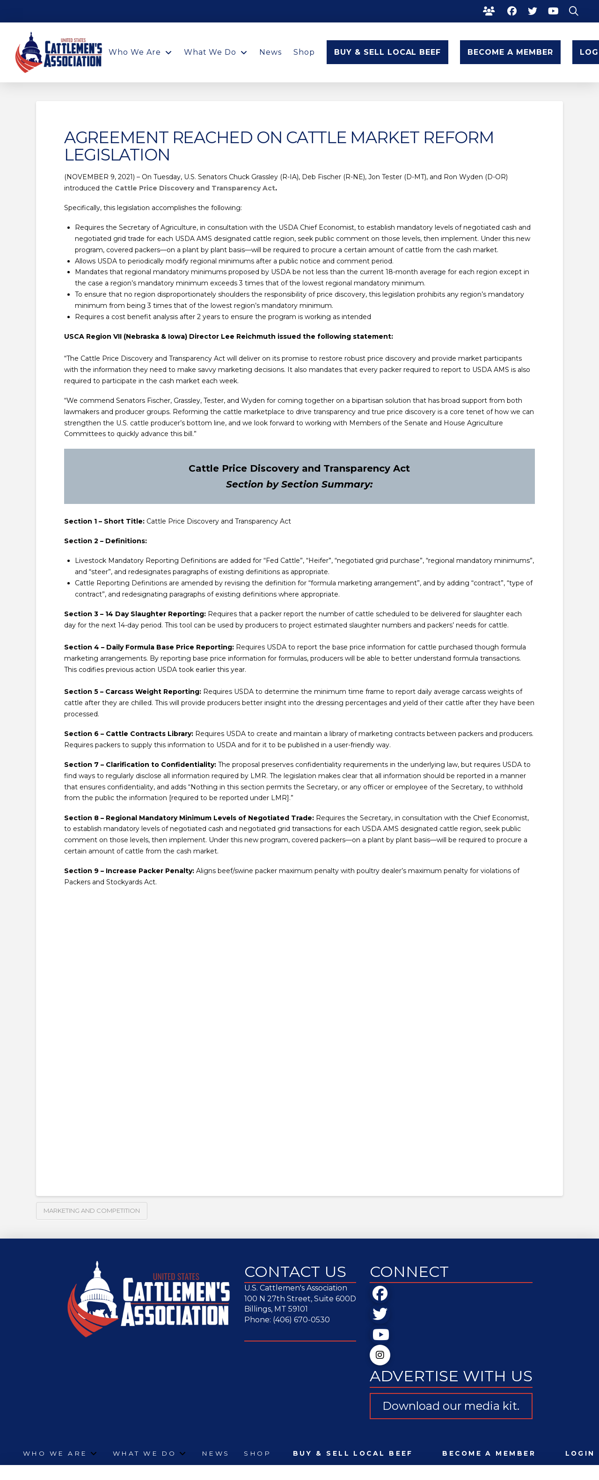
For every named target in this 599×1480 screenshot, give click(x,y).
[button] (573, 11)
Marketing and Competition (92, 1210)
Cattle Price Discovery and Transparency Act (195, 188)
